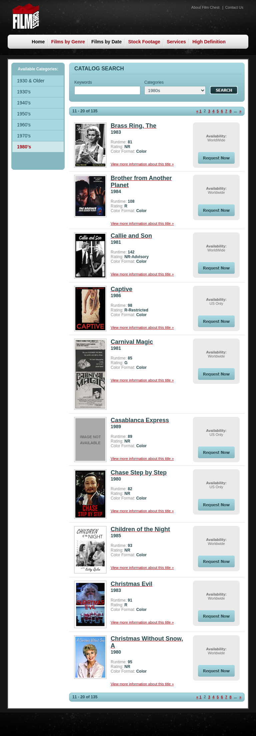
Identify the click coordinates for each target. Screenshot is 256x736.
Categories (154, 82)
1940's (24, 102)
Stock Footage (144, 41)
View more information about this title (142, 164)
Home (38, 41)
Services (176, 41)
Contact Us (234, 7)
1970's (24, 135)
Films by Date (106, 41)
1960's (24, 124)
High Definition (209, 41)
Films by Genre (68, 41)
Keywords (83, 82)
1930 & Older (31, 80)
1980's (24, 146)
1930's (24, 91)
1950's (24, 113)
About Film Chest (205, 7)
